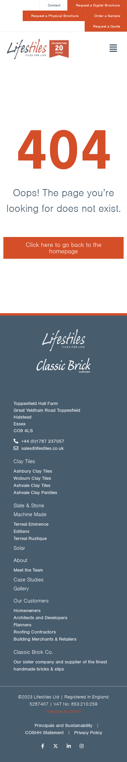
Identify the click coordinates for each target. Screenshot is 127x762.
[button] (106, 48)
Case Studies (29, 579)
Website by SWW (63, 711)
